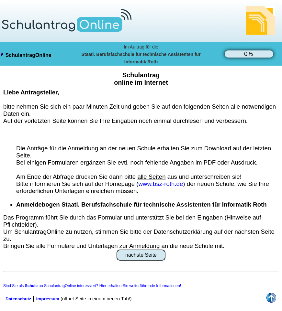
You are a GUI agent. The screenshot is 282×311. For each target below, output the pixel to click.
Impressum (47, 298)
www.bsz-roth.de (160, 183)
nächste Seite (141, 255)
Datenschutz (18, 298)
